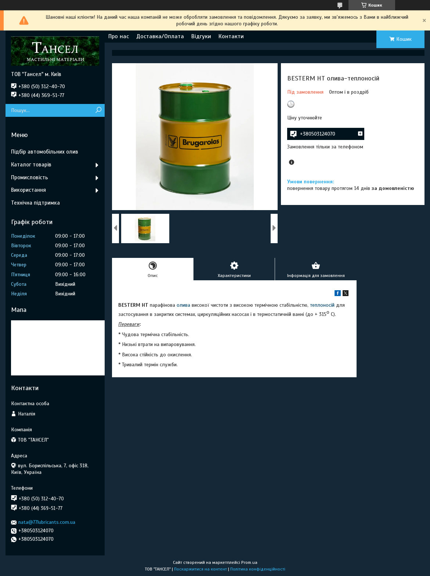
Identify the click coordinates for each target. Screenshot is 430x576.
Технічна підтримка (35, 202)
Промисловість (29, 177)
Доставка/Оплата (160, 36)
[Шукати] (98, 110)
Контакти (231, 36)
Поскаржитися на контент (200, 569)
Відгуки (201, 36)
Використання (28, 190)
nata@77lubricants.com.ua (46, 522)
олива (183, 305)
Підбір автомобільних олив (44, 151)
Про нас (118, 36)
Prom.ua (249, 562)
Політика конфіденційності (257, 569)
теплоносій (322, 305)
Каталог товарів (31, 164)
